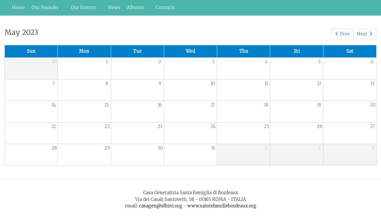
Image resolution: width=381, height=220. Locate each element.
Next (365, 34)
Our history (85, 9)
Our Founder (46, 9)
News (114, 7)
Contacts (165, 7)
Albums (136, 9)
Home (18, 7)
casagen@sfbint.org (160, 206)
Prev (342, 34)
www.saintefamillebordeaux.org (221, 206)
